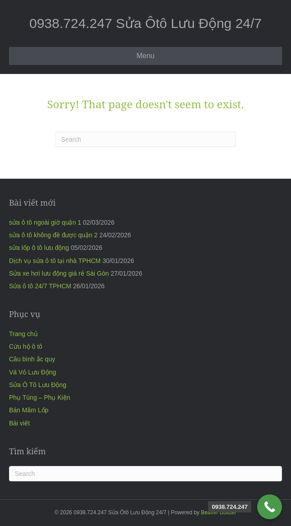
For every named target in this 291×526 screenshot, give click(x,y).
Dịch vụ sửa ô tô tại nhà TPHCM (55, 260)
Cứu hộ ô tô (25, 346)
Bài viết (19, 423)
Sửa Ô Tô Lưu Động (37, 384)
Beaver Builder (218, 512)
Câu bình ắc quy (32, 359)
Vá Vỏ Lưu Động (32, 372)
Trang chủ (23, 333)
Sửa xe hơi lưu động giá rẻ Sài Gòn (59, 273)
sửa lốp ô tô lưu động (39, 247)
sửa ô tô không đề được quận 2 (53, 235)
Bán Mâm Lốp (28, 410)
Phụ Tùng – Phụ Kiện (39, 397)
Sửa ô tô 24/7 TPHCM (40, 286)
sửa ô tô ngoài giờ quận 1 (45, 222)
